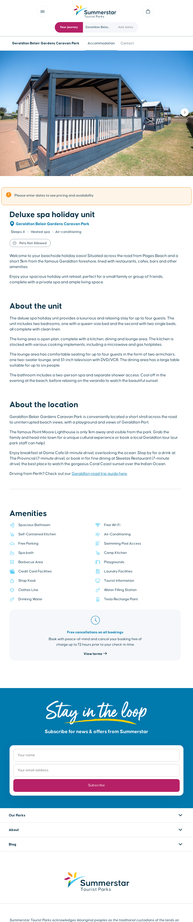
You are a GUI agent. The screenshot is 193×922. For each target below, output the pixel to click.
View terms (95, 654)
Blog (12, 844)
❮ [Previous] (8, 112)
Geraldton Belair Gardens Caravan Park (52, 224)
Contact (127, 43)
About (14, 830)
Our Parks (17, 815)
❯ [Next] (185, 112)
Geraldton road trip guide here (99, 474)
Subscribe (96, 785)
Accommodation (101, 43)
